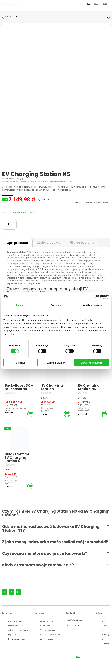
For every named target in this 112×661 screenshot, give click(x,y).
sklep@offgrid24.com (75, 620)
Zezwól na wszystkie (91, 363)
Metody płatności (15, 626)
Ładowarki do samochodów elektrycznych (54, 181)
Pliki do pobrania (81, 243)
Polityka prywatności (17, 639)
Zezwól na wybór (56, 363)
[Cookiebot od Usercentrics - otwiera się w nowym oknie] (96, 296)
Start (104, 621)
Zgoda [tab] (19, 305)
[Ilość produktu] (9, 224)
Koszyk (104, 630)
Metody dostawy (15, 621)
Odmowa (20, 363)
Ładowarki (32, 181)
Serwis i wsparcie (47, 639)
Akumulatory (45, 626)
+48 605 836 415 (73, 625)
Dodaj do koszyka (63, 224)
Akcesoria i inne (46, 621)
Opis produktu (17, 243)
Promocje (106, 643)
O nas (104, 626)
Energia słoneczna (47, 630)
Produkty (105, 634)
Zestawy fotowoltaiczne (50, 634)
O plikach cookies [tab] (92, 305)
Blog (103, 639)
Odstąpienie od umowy (18, 630)
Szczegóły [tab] (56, 305)
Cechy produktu (48, 243)
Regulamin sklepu (15, 634)
